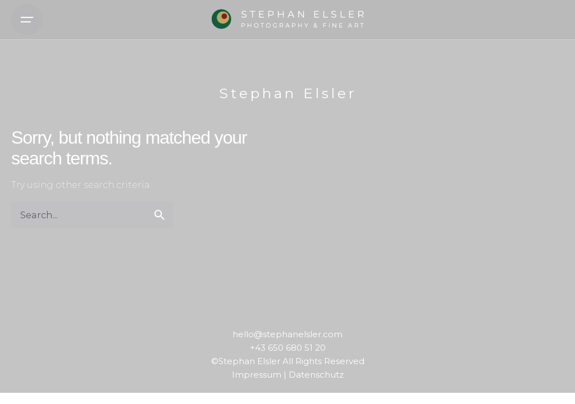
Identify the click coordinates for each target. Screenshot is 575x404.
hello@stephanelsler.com (287, 334)
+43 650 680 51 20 (288, 347)
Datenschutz (316, 374)
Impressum (256, 374)
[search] (159, 214)
